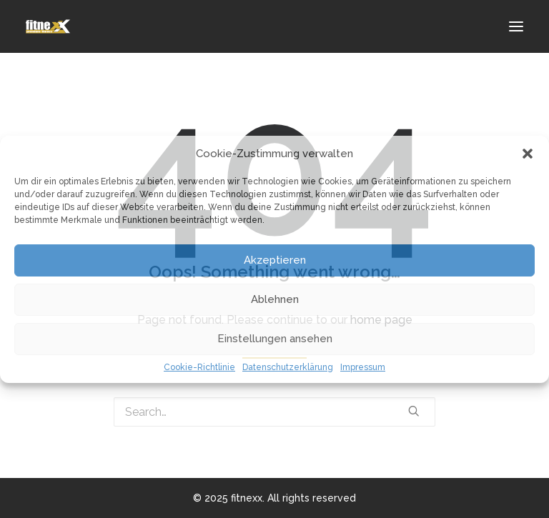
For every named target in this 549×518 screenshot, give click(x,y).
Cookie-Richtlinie (199, 367)
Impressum (362, 367)
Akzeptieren (275, 260)
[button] (527, 153)
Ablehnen (275, 299)
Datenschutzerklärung (287, 367)
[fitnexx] (48, 26)
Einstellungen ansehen (274, 338)
